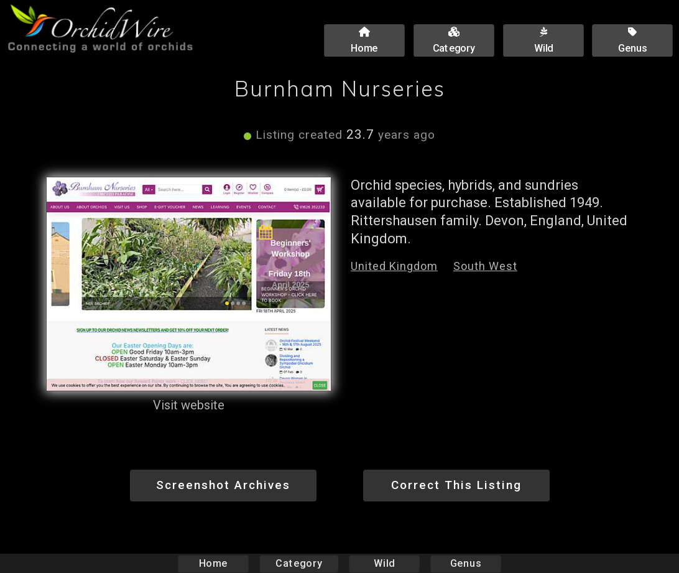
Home (213, 563)
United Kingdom (394, 266)
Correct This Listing (456, 485)
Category (299, 563)
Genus (465, 563)
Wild (384, 563)
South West (485, 266)
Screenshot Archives (223, 485)
